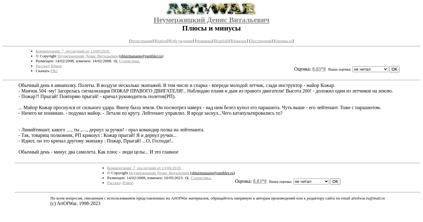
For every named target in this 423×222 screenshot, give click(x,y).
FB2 (54, 70)
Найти (161, 41)
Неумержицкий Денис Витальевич (211, 20)
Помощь (239, 41)
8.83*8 (319, 69)
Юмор (56, 66)
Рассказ (42, 66)
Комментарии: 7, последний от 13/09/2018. (73, 51)
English (222, 41)
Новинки (204, 41)
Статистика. (129, 61)
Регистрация (141, 41)
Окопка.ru (283, 41)
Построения (260, 41)
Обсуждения (182, 41)
